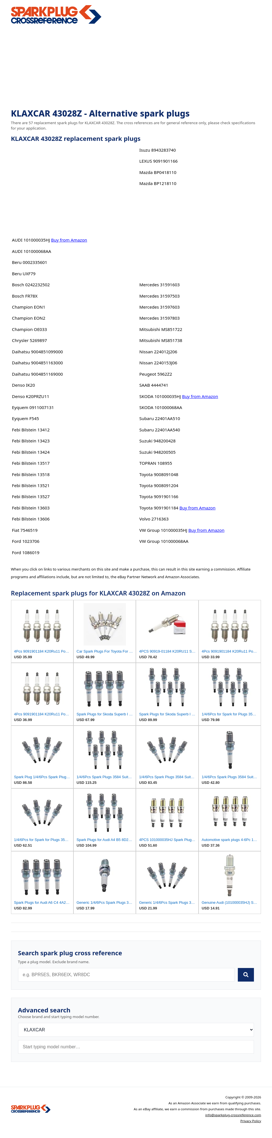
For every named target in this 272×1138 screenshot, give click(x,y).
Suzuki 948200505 (157, 452)
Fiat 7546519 (25, 530)
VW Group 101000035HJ (163, 530)
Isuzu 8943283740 (157, 150)
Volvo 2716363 (154, 519)
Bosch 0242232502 (31, 284)
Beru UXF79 (23, 273)
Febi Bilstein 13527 (30, 496)
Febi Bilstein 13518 (30, 474)
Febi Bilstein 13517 (30, 463)
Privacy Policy (250, 1121)
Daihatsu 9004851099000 (37, 351)
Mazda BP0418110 (157, 172)
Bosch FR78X (25, 296)
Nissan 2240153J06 (158, 362)
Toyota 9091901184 (158, 508)
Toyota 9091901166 (158, 496)
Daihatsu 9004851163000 (37, 362)
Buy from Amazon (69, 240)
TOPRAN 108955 (155, 463)
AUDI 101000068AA (31, 251)
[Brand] (136, 1030)
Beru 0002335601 (29, 262)
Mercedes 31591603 (159, 284)
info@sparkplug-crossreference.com (233, 1115)
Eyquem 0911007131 (33, 407)
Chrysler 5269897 (29, 340)
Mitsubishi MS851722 (160, 329)
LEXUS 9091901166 (158, 161)
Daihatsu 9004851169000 (37, 374)
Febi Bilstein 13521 (30, 485)
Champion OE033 (29, 329)
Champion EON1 (28, 307)
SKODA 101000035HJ (160, 396)
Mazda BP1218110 (157, 183)
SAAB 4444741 (153, 385)
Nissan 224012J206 (158, 351)
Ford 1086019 (25, 552)
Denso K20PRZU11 (30, 396)
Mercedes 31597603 (159, 307)
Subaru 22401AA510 (159, 418)
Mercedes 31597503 (159, 296)
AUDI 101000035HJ (31, 240)
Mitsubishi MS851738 (160, 340)
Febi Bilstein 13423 (30, 441)
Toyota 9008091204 (158, 485)
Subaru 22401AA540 (159, 430)
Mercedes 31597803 (159, 318)
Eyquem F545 (25, 418)
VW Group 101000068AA (163, 541)
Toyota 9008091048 (158, 474)
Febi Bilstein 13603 (30, 508)
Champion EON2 (28, 318)
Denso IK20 (23, 385)
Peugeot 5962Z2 (155, 374)
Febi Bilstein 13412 (30, 430)
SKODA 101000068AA (160, 407)
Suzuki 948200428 (157, 441)
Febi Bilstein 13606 (30, 519)
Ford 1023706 (25, 541)
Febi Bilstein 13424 (30, 452)
